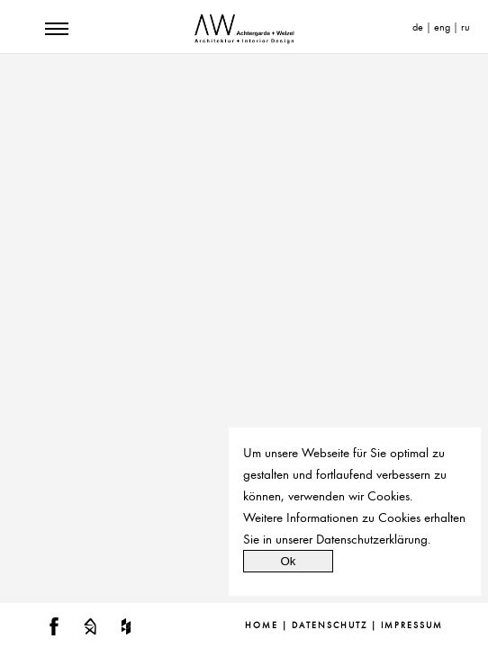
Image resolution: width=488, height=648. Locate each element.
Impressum (412, 625)
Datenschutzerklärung (372, 539)
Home (261, 625)
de (417, 27)
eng (442, 27)
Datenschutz (329, 625)
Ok (287, 561)
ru (465, 27)
